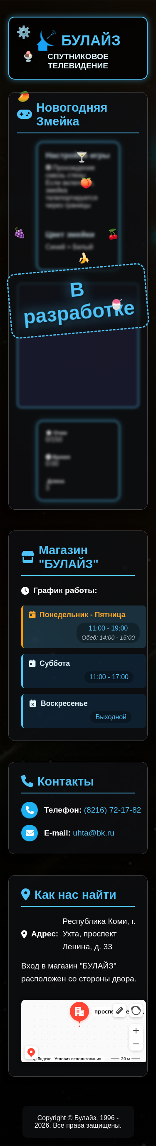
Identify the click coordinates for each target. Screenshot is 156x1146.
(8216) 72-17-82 (112, 810)
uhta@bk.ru (93, 832)
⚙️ (23, 32)
